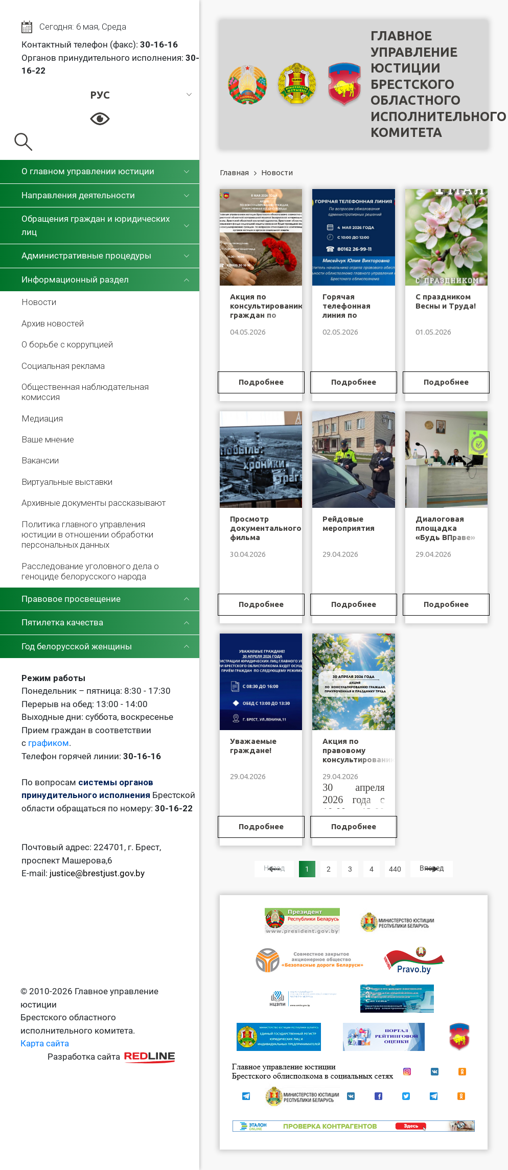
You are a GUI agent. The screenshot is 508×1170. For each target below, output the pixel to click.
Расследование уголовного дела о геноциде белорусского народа (90, 571)
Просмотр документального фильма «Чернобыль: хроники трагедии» (266, 541)
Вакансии (40, 460)
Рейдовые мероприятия (348, 523)
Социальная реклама (63, 366)
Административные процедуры (86, 255)
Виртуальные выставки (66, 482)
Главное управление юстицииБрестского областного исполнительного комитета (438, 84)
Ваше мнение (47, 439)
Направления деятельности (78, 195)
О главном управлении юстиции (87, 171)
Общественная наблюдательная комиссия (85, 392)
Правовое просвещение (71, 599)
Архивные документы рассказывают (93, 503)
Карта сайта (44, 1043)
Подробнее (261, 382)
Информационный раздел (75, 279)
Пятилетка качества (62, 622)
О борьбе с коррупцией (67, 344)
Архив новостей (52, 323)
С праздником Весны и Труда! (445, 301)
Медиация (42, 418)
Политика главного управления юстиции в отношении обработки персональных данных (87, 534)
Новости (38, 302)
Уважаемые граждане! (253, 746)
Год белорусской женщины (76, 646)
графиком (48, 743)
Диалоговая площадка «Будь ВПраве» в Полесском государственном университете (450, 541)
